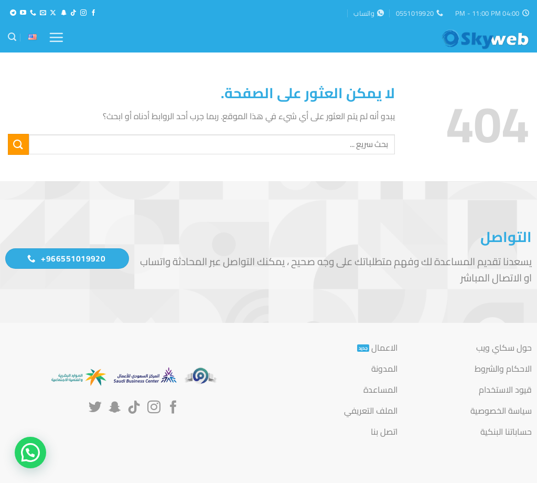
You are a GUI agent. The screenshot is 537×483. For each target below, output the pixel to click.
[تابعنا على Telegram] (13, 13)
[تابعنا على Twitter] (95, 408)
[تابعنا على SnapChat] (63, 13)
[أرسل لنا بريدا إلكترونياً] (43, 13)
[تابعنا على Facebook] (93, 13)
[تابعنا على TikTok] (73, 13)
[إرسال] (18, 144)
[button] (56, 37)
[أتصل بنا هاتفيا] (33, 13)
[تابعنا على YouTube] (23, 13)
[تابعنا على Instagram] (83, 13)
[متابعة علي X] (53, 13)
